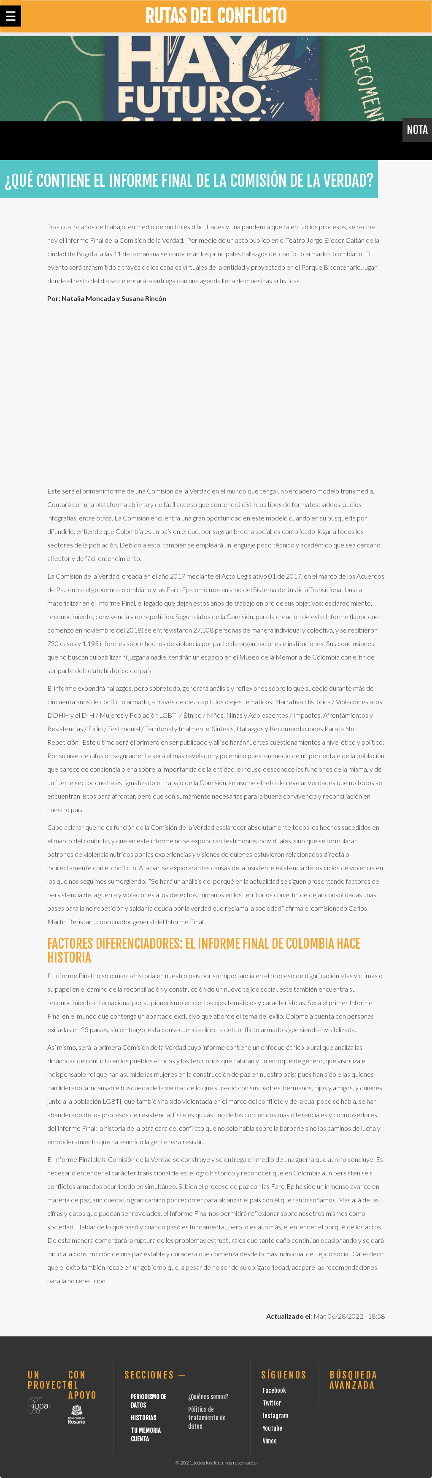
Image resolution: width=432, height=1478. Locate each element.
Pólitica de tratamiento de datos (207, 1418)
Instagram (275, 1415)
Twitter (272, 1403)
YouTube (272, 1428)
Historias (143, 1418)
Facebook (274, 1390)
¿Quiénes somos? (208, 1396)
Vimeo (270, 1441)
